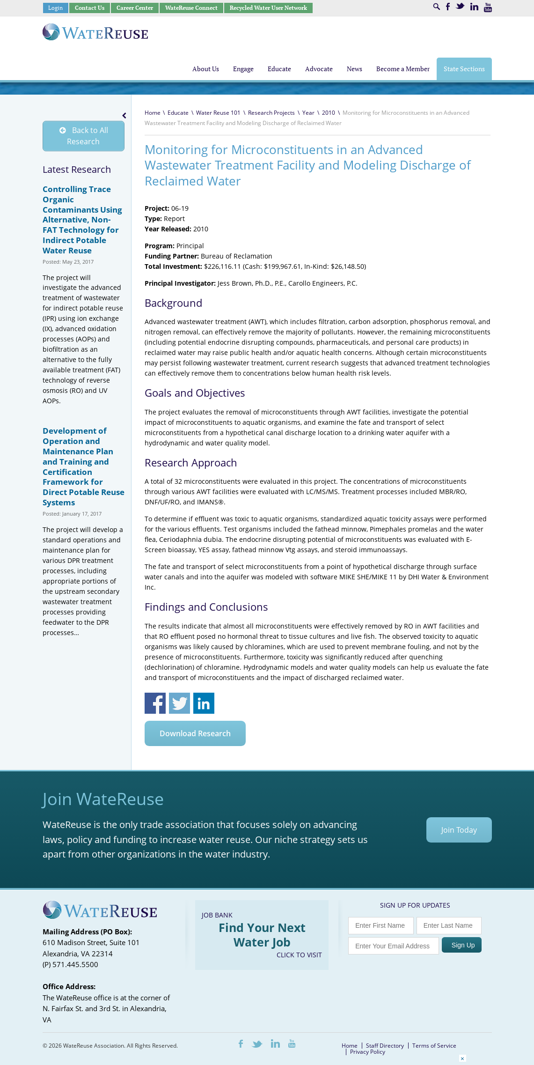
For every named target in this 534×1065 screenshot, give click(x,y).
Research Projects (271, 113)
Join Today (459, 830)
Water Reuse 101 (218, 113)
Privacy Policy (367, 1052)
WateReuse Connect (191, 7)
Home (153, 113)
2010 (328, 113)
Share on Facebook (155, 703)
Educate (178, 113)
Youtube (488, 7)
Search (436, 6)
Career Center (135, 7)
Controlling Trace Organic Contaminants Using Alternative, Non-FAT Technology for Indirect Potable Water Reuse (82, 220)
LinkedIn (474, 6)
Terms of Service (434, 1046)
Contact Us (89, 7)
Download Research (195, 733)
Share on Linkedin (203, 703)
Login (55, 7)
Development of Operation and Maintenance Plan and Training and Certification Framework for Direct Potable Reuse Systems (83, 467)
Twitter (460, 6)
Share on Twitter (179, 703)
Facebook (448, 6)
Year (308, 113)
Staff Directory (385, 1046)
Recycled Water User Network (268, 7)
